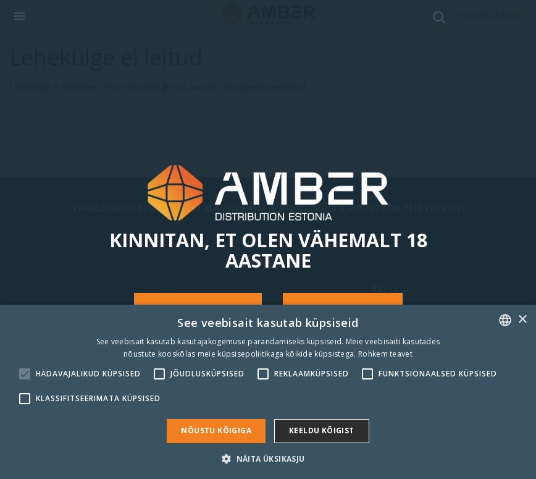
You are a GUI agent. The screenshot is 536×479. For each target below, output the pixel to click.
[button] (267, 458)
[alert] (268, 392)
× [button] (522, 319)
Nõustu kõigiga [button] (216, 430)
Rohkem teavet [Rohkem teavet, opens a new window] (385, 354)
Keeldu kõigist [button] (321, 430)
